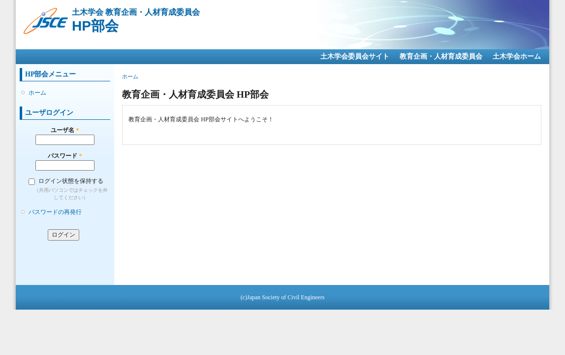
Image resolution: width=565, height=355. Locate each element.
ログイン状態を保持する (70, 181)
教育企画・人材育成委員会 (441, 56)
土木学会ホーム (517, 56)
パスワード (65, 155)
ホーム (37, 92)
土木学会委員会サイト (354, 56)
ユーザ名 (65, 130)
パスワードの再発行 (55, 212)
